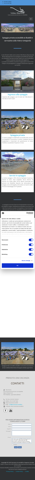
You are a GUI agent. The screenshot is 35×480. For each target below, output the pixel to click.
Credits (27, 471)
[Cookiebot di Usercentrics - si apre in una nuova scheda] (26, 213)
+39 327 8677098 (7, 3)
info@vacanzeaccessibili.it (15, 404)
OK (17, 265)
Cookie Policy (19, 471)
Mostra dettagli (26, 260)
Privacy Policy (9, 471)
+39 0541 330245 (7, 1)
